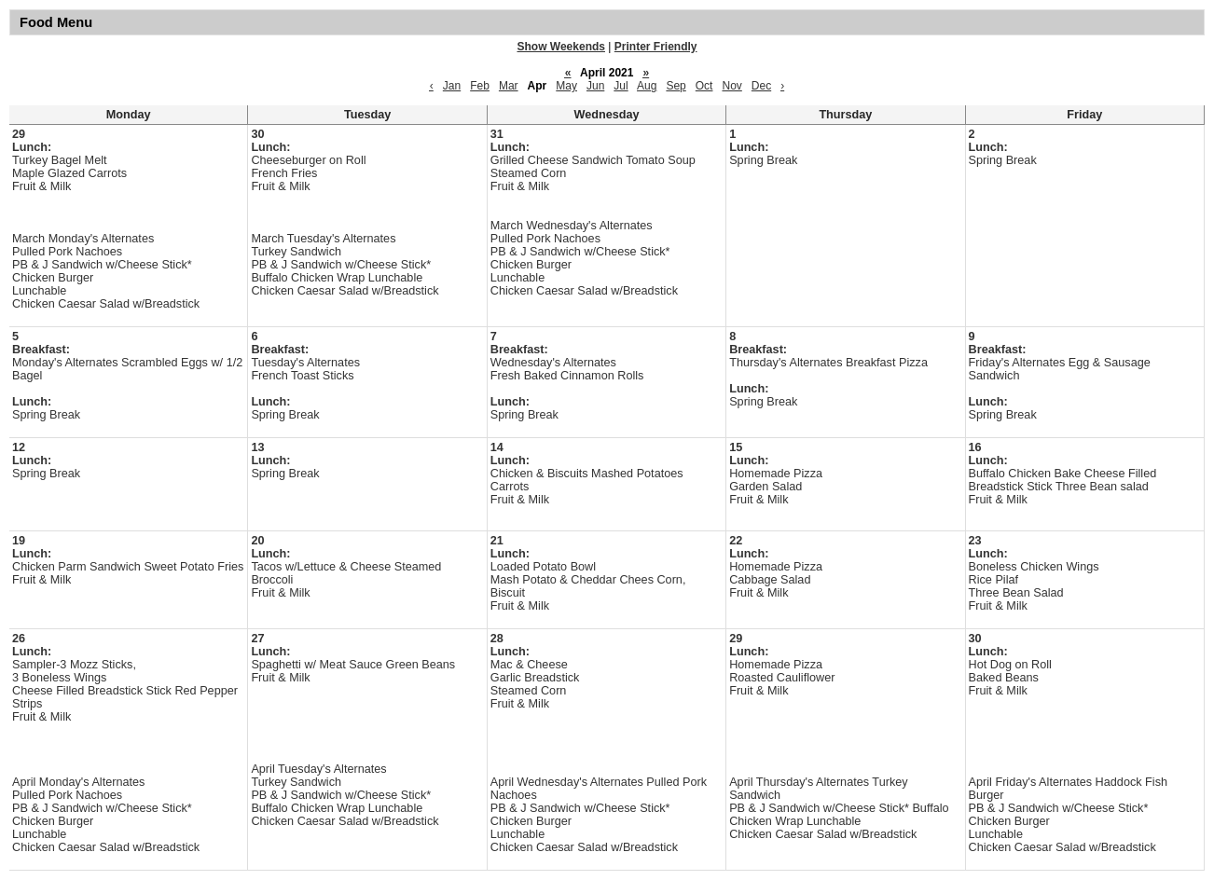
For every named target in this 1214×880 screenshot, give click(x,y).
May (566, 85)
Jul (621, 85)
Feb (480, 85)
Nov (731, 85)
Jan (452, 85)
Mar (508, 85)
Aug (646, 85)
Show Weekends (561, 46)
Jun (595, 85)
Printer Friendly (655, 46)
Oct (704, 85)
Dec (761, 85)
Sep (675, 85)
